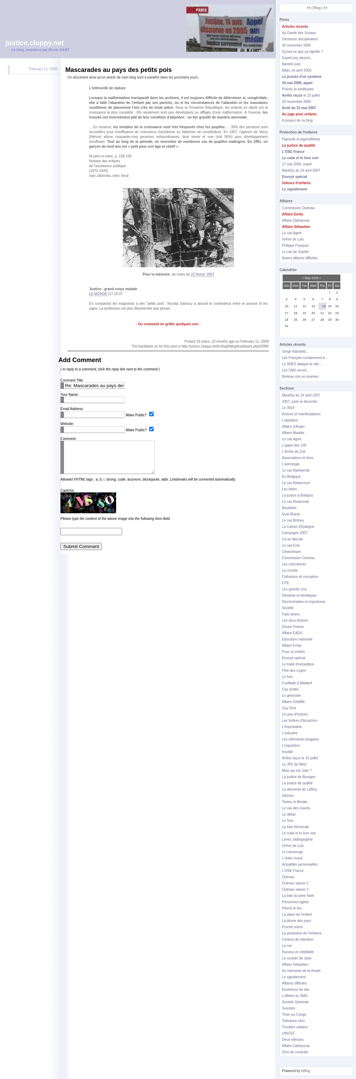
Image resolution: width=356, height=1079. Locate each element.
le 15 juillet (301, 95)
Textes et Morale (294, 802)
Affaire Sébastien (295, 964)
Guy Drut (289, 708)
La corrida (289, 570)
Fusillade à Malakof (297, 683)
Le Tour (287, 821)
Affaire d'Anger (293, 426)
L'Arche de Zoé (294, 451)
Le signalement (294, 977)
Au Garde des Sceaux (299, 33)
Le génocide (291, 695)
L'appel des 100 (294, 445)
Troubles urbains (295, 1027)
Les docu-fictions (295, 620)
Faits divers (291, 614)
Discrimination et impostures (304, 602)
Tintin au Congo (294, 1014)
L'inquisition (291, 745)
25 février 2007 (202, 274)
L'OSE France (293, 871)
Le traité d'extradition (298, 664)
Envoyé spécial (293, 658)
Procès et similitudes (298, 89)
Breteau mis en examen (300, 376)
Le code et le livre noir (299, 833)
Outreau (288, 877)
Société (287, 608)
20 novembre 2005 (296, 45)
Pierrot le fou (292, 908)
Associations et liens (298, 458)
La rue (287, 946)
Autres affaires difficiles (299, 258)
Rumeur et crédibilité (298, 952)
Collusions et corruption (300, 577)
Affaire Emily (291, 645)
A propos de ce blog (297, 120)
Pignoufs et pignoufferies (301, 139)
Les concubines (294, 564)
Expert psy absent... (297, 58)
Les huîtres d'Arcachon (299, 720)
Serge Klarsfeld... (295, 351)
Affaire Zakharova (295, 220)
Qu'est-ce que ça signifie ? (302, 52)
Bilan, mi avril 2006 (296, 70)
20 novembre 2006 (296, 102)
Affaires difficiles (294, 983)
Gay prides (290, 689)
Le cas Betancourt (296, 483)
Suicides (288, 1008)
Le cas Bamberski (295, 470)
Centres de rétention (298, 939)
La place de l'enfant (297, 914)
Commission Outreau (298, 208)
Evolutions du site (295, 989)
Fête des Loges (294, 670)
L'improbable (292, 727)
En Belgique (291, 477)
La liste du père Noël (298, 896)
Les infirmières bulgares (300, 739)
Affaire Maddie (293, 433)
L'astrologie (291, 464)
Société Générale (295, 1002)
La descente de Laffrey (299, 789)
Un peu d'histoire (295, 714)
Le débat (289, 814)
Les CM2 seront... (295, 370)
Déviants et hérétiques (299, 595)
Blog (317, 8)
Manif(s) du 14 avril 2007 (301, 170)
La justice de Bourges (298, 777)
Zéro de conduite (295, 1052)
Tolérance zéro (293, 1021)
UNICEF (288, 1033)
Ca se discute (292, 539)
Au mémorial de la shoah (301, 971)
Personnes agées (295, 902)
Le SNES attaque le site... (302, 364)
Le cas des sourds (296, 808)
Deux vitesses (293, 1039)
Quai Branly (291, 514)
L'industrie (290, 733)
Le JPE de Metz (294, 764)
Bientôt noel (291, 64)
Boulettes (289, 508)
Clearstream (291, 552)
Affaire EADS (292, 633)
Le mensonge (292, 852)
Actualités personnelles (300, 864)
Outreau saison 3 (295, 889)
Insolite (287, 752)
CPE (285, 583)
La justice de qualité (297, 783)
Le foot (287, 677)
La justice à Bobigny (297, 495)
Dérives (288, 796)
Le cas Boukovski (295, 502)
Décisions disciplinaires (300, 39)
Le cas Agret (291, 233)
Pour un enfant (293, 652)
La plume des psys (296, 921)
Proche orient (292, 927)
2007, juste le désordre (299, 401)
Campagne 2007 (295, 533)
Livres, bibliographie (297, 839)
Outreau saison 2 (295, 883)
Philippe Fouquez (295, 245)
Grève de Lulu (293, 239)
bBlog (305, 1071)
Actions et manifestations (301, 414)
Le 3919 (288, 408)
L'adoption (290, 420)
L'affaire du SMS (294, 996)
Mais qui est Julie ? (297, 771)
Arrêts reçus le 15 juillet (300, 758)
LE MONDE (98, 294)
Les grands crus (294, 589)
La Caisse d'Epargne (298, 527)
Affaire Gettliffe (293, 702)
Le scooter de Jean (297, 958)
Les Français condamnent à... (305, 358)
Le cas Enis (291, 545)
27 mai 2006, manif (297, 164)
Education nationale (297, 639)
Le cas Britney (293, 520)
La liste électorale (295, 827)
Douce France (293, 627)
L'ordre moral (292, 858)
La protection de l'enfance (302, 933)
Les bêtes (289, 489)
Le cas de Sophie (295, 252)
